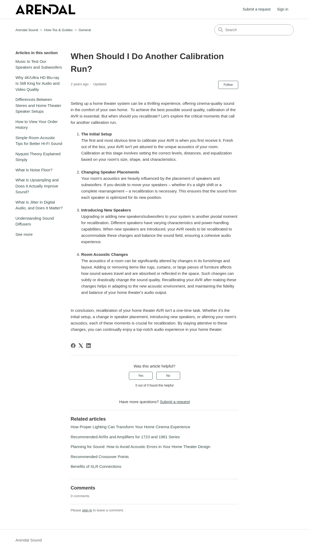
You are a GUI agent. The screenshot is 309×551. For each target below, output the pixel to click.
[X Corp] (80, 345)
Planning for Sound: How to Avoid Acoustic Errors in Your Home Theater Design (140, 446)
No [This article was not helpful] (168, 376)
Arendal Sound (27, 30)
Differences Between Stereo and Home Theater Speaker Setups (38, 105)
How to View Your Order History (37, 124)
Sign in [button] (282, 9)
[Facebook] (73, 345)
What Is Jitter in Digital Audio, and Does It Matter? (39, 205)
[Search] (254, 30)
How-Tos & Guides (58, 30)
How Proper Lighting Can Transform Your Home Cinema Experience (130, 427)
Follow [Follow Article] (228, 85)
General (85, 30)
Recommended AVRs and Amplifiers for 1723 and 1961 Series (125, 437)
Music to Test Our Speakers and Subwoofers (39, 64)
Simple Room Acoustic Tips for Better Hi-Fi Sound (39, 140)
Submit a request (257, 9)
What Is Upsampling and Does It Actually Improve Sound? (37, 186)
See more (24, 234)
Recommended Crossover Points (100, 456)
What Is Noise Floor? (34, 170)
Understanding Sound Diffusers (35, 221)
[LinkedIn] (88, 345)
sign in (87, 510)
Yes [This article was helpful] (140, 376)
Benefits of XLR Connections (96, 466)
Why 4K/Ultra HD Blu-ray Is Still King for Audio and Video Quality (38, 83)
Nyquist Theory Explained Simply (38, 157)
